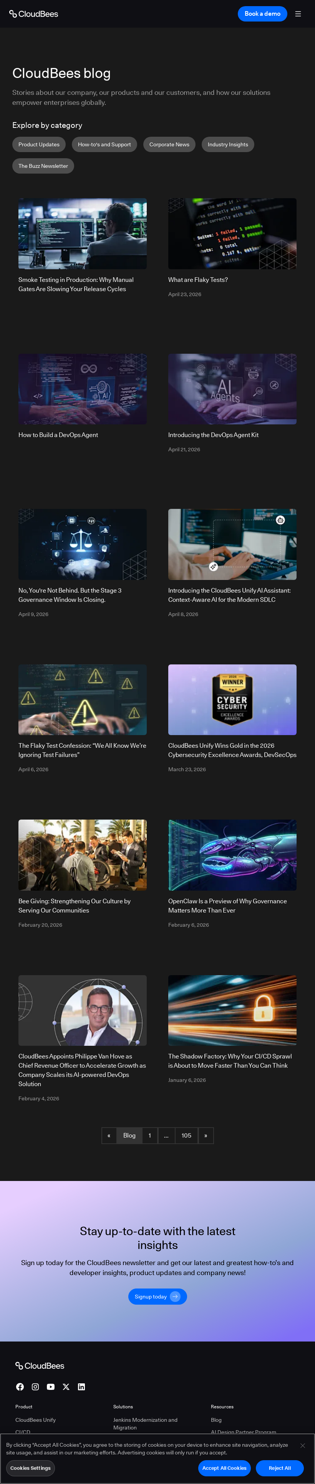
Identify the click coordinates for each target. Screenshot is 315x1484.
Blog (129, 1135)
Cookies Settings (30, 1468)
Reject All (279, 1468)
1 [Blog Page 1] (150, 1135)
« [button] (109, 1135)
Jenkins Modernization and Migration (145, 1424)
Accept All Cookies (224, 1468)
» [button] (205, 1135)
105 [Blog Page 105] (186, 1135)
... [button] (166, 1135)
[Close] (302, 1445)
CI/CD (22, 1432)
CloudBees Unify (35, 1420)
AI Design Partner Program (243, 1432)
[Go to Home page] (33, 14)
